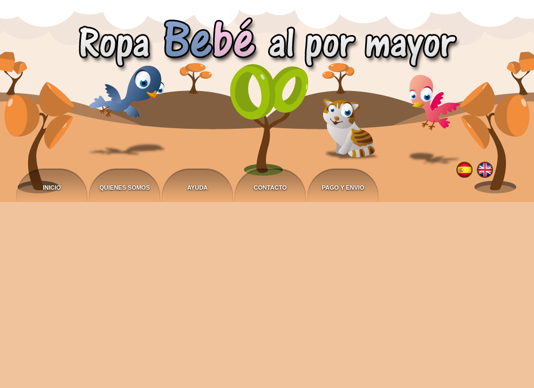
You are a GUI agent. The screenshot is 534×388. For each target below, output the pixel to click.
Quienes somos (124, 187)
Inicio (52, 187)
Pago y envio (343, 187)
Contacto (270, 187)
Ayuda (197, 187)
